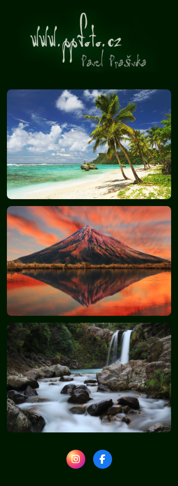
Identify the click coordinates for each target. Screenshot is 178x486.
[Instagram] (75, 459)
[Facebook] (102, 459)
